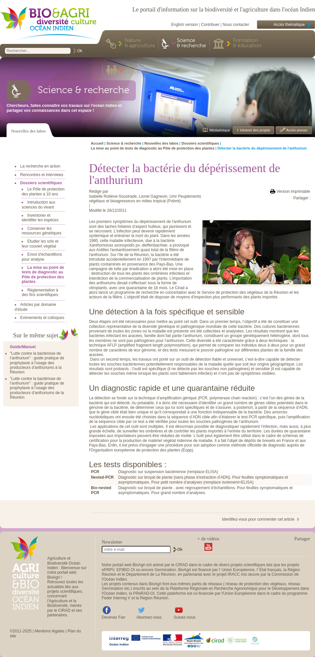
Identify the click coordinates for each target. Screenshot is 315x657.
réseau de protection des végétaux (256, 584)
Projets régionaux (138, 70)
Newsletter (112, 542)
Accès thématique (289, 24)
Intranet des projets (254, 130)
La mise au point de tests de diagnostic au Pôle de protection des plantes (43, 274)
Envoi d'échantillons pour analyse (42, 256)
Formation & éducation (247, 43)
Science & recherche (191, 43)
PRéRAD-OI (144, 593)
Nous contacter (236, 24)
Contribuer (210, 24)
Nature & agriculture (140, 43)
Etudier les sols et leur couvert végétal (40, 243)
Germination (165, 569)
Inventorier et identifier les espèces (40, 217)
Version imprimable (293, 191)
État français (270, 569)
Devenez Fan (113, 617)
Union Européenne (237, 569)
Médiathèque (219, 130)
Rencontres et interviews (41, 174)
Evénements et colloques (42, 317)
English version (184, 24)
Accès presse (296, 130)
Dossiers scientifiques (41, 183)
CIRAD (182, 565)
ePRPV (108, 569)
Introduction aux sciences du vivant (38, 204)
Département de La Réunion (151, 574)
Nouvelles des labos (28, 131)
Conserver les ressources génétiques (41, 230)
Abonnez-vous (149, 617)
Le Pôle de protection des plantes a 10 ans (43, 191)
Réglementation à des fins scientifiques (40, 292)
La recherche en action (40, 166)
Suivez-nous (185, 617)
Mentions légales (49, 631)
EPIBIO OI (125, 569)
